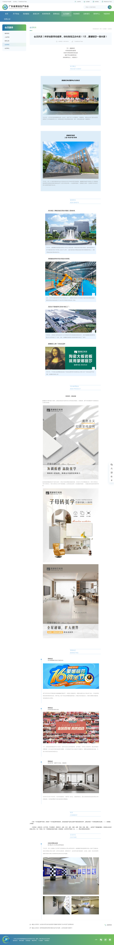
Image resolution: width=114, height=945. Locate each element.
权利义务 (7, 41)
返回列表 (109, 925)
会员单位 (7, 48)
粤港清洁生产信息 (108, 1)
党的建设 (26, 14)
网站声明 (34, 940)
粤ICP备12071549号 (44, 938)
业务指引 (86, 14)
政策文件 (36, 14)
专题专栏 (107, 14)
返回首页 (15, 940)
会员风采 (7, 44)
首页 (6, 14)
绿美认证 (7, 19)
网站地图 (21, 940)
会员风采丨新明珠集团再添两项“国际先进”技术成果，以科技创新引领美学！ (51, 928)
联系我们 (47, 940)
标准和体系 (46, 14)
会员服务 (88, 1)
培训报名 (97, 1)
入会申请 (79, 1)
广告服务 (40, 940)
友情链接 (28, 940)
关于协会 (16, 14)
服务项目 (7, 33)
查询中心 (96, 14)
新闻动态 (56, 14)
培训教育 (76, 14)
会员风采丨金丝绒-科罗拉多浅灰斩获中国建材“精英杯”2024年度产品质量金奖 (52, 924)
